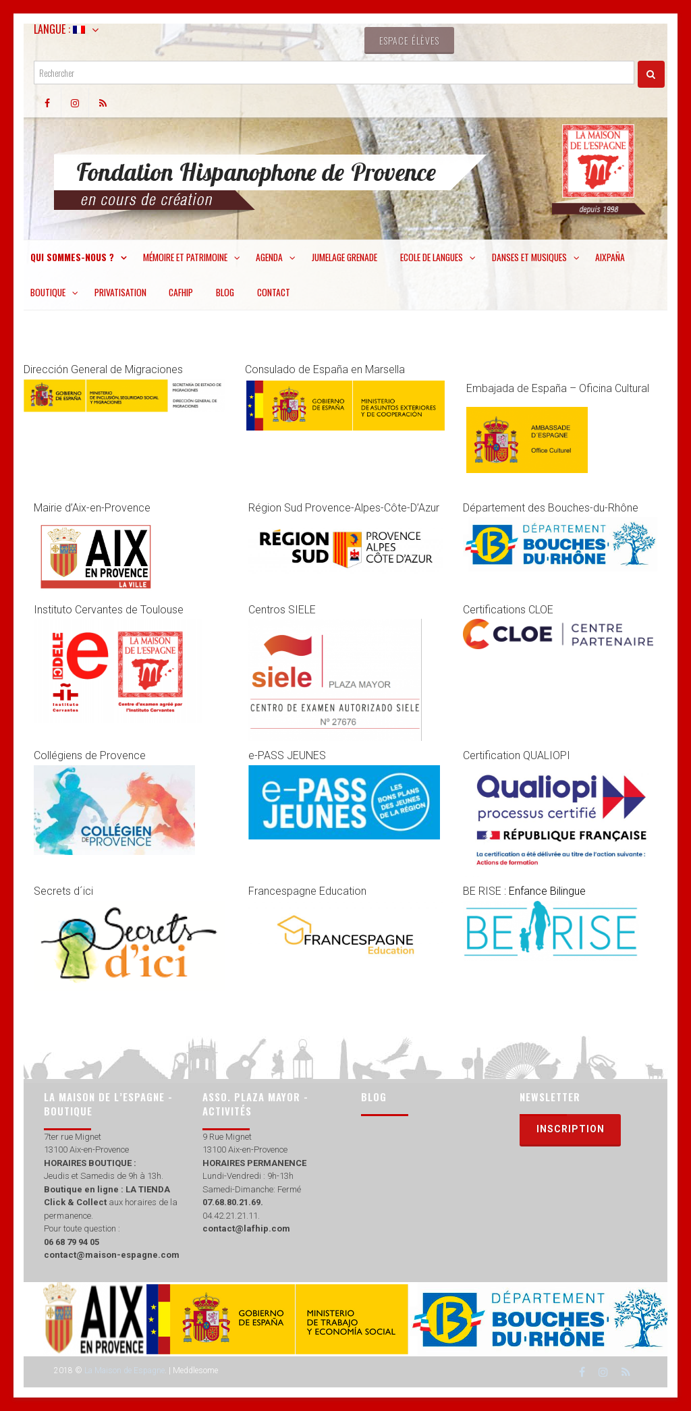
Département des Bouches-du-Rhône (550, 507)
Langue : (59, 29)
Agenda (269, 257)
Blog (225, 292)
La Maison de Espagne (124, 1370)
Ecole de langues (431, 257)
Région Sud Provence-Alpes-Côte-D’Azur (343, 507)
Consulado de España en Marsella (326, 369)
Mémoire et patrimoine (185, 257)
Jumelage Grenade (344, 257)
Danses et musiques (529, 257)
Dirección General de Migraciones (103, 369)
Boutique (47, 292)
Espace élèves (409, 40)
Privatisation (120, 292)
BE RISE (525, 891)
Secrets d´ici (63, 891)
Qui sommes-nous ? (72, 257)
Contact (273, 292)
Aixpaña (610, 257)
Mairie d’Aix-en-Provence (93, 507)
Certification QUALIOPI (518, 755)
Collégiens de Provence (90, 755)
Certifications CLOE (509, 609)
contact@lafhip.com (246, 1228)
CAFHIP (181, 292)
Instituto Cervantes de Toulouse (109, 609)
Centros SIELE (282, 609)
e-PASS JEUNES (287, 755)
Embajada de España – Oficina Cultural (557, 388)
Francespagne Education (307, 891)
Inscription (570, 1129)
